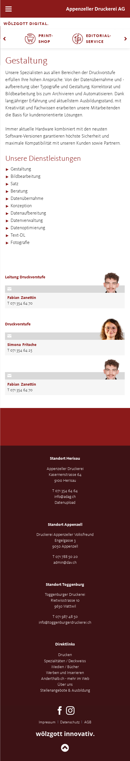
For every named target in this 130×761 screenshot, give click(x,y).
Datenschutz (70, 722)
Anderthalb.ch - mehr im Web (65, 679)
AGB (87, 722)
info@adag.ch (65, 497)
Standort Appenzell (65, 525)
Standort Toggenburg (65, 585)
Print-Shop (45, 39)
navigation (8, 9)
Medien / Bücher (65, 667)
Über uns (65, 685)
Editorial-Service (98, 39)
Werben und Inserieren (65, 673)
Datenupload (65, 503)
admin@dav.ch (65, 563)
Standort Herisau (65, 458)
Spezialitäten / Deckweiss (65, 661)
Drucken (65, 655)
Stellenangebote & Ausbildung (65, 690)
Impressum (47, 722)
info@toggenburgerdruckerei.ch (65, 622)
